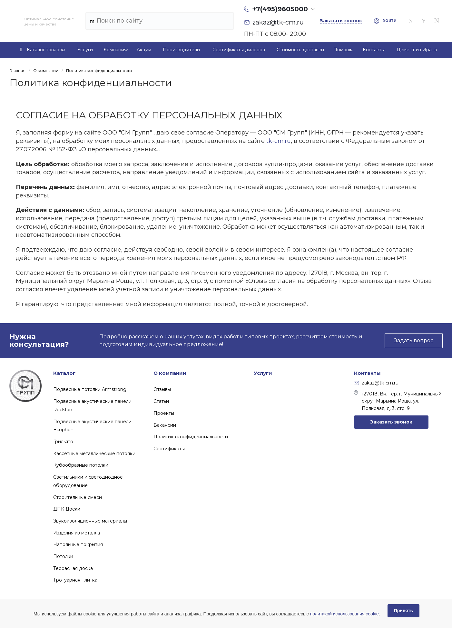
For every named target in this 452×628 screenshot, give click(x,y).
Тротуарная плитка (75, 580)
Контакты (367, 373)
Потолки (63, 556)
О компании (169, 373)
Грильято (63, 441)
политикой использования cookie (344, 613)
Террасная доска (73, 568)
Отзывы (162, 389)
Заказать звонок (391, 422)
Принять (403, 610)
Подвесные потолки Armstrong (89, 389)
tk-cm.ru (278, 141)
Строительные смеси (77, 497)
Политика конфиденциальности (190, 437)
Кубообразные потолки (80, 465)
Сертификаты (169, 449)
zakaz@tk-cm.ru (376, 383)
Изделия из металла (76, 533)
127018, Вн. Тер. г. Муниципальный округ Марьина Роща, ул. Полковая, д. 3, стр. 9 (397, 400)
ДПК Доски (66, 509)
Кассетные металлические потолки (94, 453)
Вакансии (164, 425)
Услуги (263, 373)
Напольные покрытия (78, 544)
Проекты (163, 413)
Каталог (64, 373)
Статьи (161, 401)
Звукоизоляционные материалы (90, 521)
